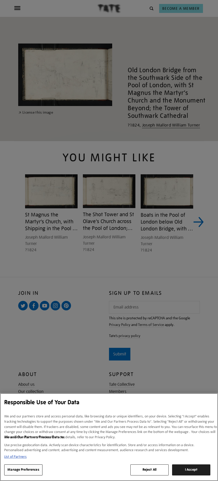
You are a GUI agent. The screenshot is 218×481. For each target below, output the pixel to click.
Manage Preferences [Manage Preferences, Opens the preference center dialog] (23, 469)
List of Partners (15, 456)
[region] (109, 437)
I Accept (191, 469)
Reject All (150, 469)
